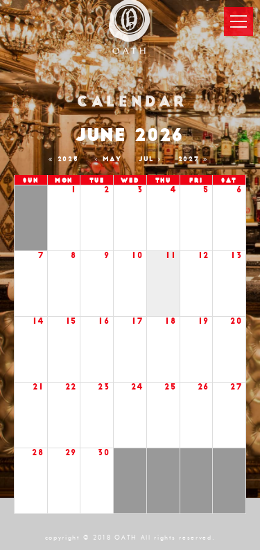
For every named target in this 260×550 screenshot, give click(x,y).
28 (38, 453)
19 (203, 321)
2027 (195, 159)
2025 (66, 159)
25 (170, 387)
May (110, 159)
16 (104, 321)
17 (137, 321)
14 (38, 321)
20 (236, 321)
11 (171, 255)
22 (71, 387)
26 (203, 387)
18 (170, 321)
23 (104, 387)
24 (137, 387)
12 (203, 255)
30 (104, 453)
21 (38, 387)
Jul (152, 159)
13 (236, 255)
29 (71, 453)
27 (236, 387)
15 (71, 321)
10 (137, 255)
